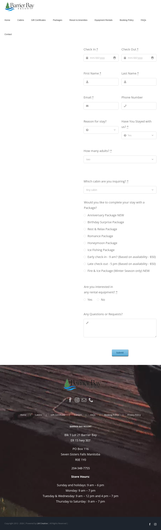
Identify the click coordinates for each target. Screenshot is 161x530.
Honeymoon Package (102, 243)
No (103, 300)
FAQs (93, 414)
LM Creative (42, 523)
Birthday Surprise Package (106, 222)
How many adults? (98, 151)
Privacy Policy (134, 414)
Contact (78, 414)
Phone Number (132, 97)
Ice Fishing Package (101, 250)
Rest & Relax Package (102, 229)
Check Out (130, 49)
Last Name (130, 73)
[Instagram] (77, 400)
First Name (92, 73)
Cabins (38, 414)
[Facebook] (70, 400)
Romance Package (100, 236)
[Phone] (91, 400)
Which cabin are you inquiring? (106, 181)
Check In (91, 49)
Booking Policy (111, 414)
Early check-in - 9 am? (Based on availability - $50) (122, 257)
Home (23, 414)
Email (89, 97)
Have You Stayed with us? (136, 124)
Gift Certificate (58, 414)
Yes (90, 300)
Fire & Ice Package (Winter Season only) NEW (119, 271)
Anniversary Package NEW (106, 215)
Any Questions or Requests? (103, 314)
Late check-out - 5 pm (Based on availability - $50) (122, 264)
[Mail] (84, 400)
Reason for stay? (95, 121)
